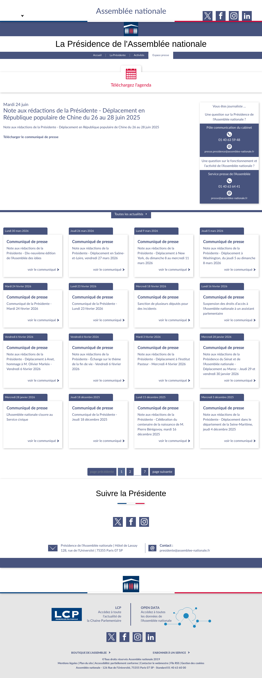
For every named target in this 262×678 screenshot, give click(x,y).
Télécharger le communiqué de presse (31, 137)
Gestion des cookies (192, 663)
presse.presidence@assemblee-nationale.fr (229, 151)
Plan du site (86, 663)
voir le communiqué (44, 269)
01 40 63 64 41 (229, 186)
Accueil (97, 55)
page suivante (162, 471)
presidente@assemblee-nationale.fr (185, 550)
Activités (139, 55)
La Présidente (118, 55)
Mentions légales (68, 663)
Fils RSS (174, 663)
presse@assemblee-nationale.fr (229, 198)
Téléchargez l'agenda (131, 85)
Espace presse (160, 55)
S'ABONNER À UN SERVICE (169, 653)
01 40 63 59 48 (229, 140)
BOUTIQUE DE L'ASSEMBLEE (89, 653)
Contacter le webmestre (154, 663)
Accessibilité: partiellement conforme (116, 663)
